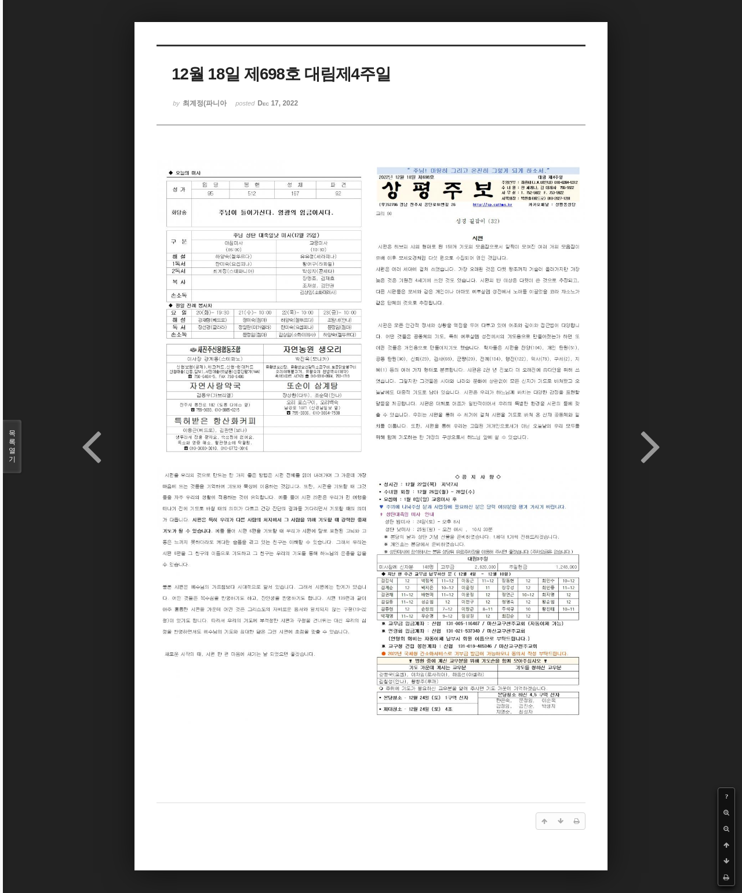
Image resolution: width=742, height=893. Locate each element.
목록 (12, 446)
